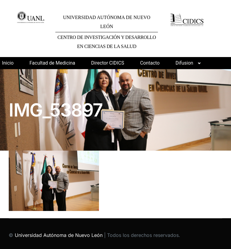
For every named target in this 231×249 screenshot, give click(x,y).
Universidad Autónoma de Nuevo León (59, 235)
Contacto (150, 63)
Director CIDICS (107, 63)
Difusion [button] (184, 63)
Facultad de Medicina (52, 63)
